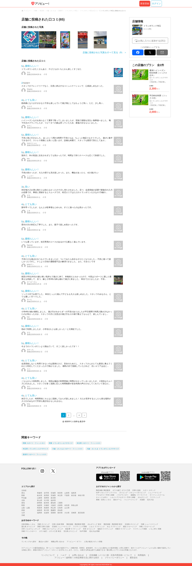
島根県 (46, 508)
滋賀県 (39, 505)
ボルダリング (143, 497)
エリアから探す (28, 486)
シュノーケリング (154, 493)
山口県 (66, 508)
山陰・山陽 (25, 508)
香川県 (46, 510)
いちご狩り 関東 (155, 529)
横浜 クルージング (130, 527)
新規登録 (144, 3)
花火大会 (150, 500)
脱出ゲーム (117, 500)
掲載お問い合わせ (57, 542)
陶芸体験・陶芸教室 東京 (113, 524)
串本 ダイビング (89, 529)
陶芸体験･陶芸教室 (103, 490)
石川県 (46, 500)
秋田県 (60, 493)
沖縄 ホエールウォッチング (52, 529)
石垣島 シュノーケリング (61, 527)
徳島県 (39, 510)
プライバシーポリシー (114, 557)
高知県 (60, 510)
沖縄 (23, 515)
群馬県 (46, 495)
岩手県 (46, 493)
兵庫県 (60, 505)
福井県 (53, 500)
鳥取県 (39, 508)
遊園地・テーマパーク (139, 495)
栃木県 (39, 495)
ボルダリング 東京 (94, 524)
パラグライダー (122, 495)
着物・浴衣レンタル (103, 500)
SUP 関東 (83, 531)
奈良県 (66, 505)
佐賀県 (46, 513)
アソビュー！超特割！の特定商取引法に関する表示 (76, 557)
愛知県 (53, 503)
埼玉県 (60, 495)
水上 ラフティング (114, 527)
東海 (23, 503)
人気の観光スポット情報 (93, 542)
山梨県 (39, 498)
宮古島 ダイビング (70, 531)
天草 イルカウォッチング (30, 529)
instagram (42, 471)
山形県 (66, 493)
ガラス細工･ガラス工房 (121, 490)
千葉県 (66, 495)
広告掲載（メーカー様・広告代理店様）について (110, 555)
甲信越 (23, 498)
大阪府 (53, 505)
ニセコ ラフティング (97, 527)
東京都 (73, 495)
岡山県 (53, 508)
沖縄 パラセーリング (147, 527)
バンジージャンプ (130, 500)
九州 (23, 513)
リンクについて (48, 555)
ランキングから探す (28, 542)
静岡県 (39, 503)
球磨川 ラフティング (123, 529)
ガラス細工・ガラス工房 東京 (50, 531)
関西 (23, 505)
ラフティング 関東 (80, 527)
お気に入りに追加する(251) (151, 41)
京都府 (46, 505)
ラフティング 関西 (140, 529)
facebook (137, 52)
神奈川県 (81, 495)
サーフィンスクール (157, 495)
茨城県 (53, 495)
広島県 (60, 508)
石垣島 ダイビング (132, 524)
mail (162, 52)
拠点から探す (44, 542)
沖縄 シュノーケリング (149, 524)
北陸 (23, 500)
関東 (23, 495)
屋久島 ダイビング (28, 527)
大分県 (66, 513)
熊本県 (60, 513)
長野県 (46, 498)
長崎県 (53, 513)
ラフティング (155, 497)
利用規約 (142, 555)
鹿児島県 (81, 513)
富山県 (39, 500)
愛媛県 (53, 510)
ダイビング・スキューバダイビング (132, 493)
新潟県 (53, 498)
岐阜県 (46, 503)
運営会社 (134, 557)
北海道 (23, 490)
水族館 (142, 500)
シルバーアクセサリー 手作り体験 (122, 497)
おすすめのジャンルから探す (108, 486)
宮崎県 (73, 513)
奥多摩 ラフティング (73, 529)
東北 (23, 493)
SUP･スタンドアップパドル (106, 493)
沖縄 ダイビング (43, 524)
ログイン (156, 3)
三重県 (60, 503)
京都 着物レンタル (28, 524)
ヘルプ (63, 555)
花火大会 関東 (94, 531)
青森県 (39, 493)
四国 (23, 510)
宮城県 (53, 493)
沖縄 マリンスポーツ (29, 531)
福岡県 (39, 513)
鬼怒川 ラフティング (105, 529)
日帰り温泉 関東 (58, 524)
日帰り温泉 (136, 490)
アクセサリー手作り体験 (105, 495)
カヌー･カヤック (149, 490)
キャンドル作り (102, 497)
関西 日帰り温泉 (43, 527)
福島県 (73, 493)
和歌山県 (74, 505)
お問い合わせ (78, 555)
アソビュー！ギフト (74, 542)
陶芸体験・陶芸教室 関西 (75, 524)
